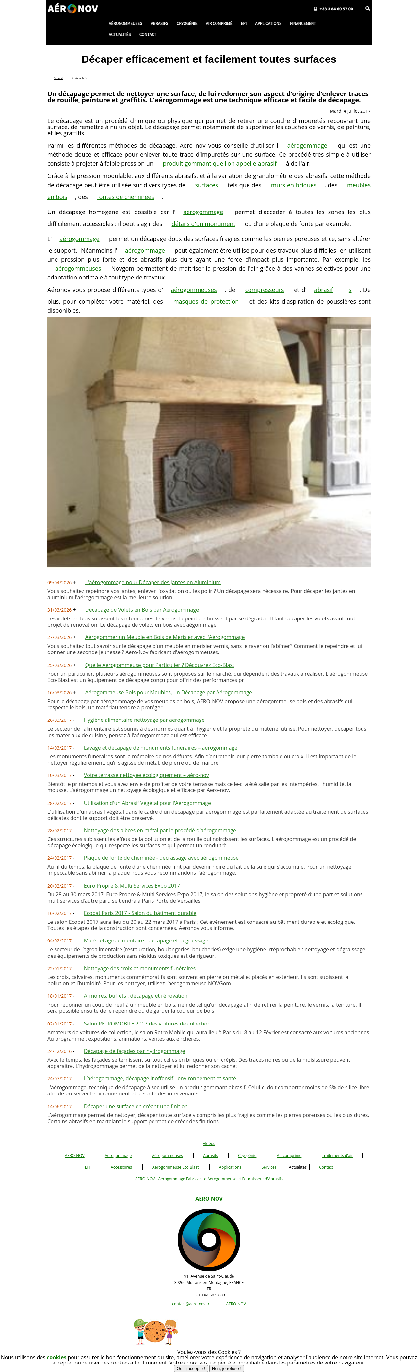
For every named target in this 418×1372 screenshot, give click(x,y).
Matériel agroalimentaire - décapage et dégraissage (146, 940)
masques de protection (206, 301)
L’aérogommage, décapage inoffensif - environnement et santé (160, 1078)
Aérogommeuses (167, 1155)
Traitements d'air (337, 1155)
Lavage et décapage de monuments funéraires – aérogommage (160, 747)
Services (269, 1167)
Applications (230, 1167)
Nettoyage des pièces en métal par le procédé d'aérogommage (160, 830)
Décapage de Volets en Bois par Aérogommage (142, 609)
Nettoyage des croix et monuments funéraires (140, 968)
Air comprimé (289, 1155)
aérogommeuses (78, 268)
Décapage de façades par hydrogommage (134, 1051)
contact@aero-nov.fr (190, 1304)
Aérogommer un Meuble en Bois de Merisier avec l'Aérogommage (165, 637)
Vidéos (209, 1143)
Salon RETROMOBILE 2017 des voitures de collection (147, 1023)
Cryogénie (247, 1155)
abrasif (323, 290)
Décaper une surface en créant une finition (136, 1106)
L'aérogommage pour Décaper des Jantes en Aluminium (153, 582)
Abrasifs (210, 1155)
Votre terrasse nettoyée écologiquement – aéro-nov (146, 775)
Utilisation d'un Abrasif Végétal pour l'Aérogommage (147, 802)
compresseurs (264, 290)
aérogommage (307, 145)
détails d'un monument (203, 224)
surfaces (206, 185)
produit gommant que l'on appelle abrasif (220, 163)
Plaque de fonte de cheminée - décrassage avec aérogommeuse (161, 857)
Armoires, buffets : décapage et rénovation (135, 995)
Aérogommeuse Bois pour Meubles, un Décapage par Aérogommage (168, 692)
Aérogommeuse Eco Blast (175, 1167)
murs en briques (294, 185)
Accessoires (121, 1167)
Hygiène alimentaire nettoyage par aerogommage (144, 719)
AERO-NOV (74, 1155)
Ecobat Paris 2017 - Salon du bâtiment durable (140, 913)
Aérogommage (118, 1155)
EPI (87, 1167)
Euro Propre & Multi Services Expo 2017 (132, 885)
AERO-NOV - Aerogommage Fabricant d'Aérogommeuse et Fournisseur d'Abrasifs (209, 1179)
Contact (326, 1167)
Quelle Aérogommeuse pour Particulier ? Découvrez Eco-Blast (159, 665)
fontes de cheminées (125, 197)
